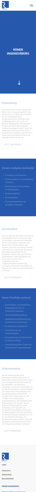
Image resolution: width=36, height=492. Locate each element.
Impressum (6, 471)
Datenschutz (7, 475)
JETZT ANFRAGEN (12, 144)
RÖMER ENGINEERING (10, 486)
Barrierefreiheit (8, 479)
